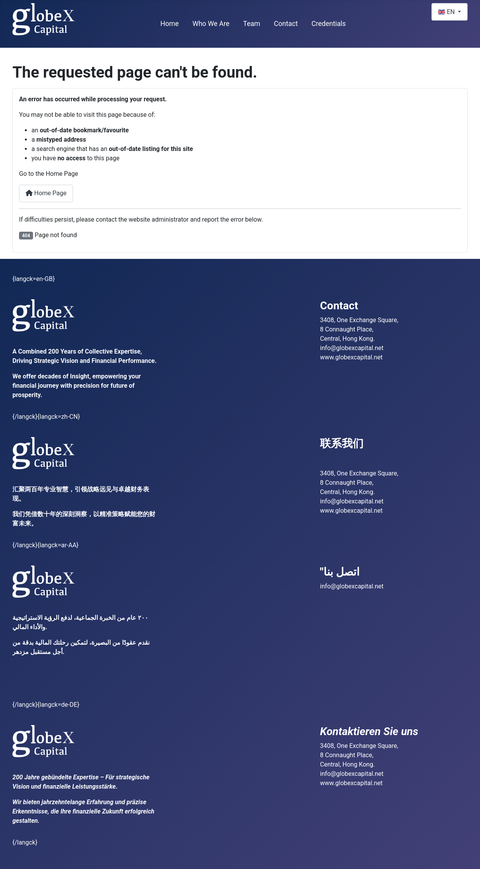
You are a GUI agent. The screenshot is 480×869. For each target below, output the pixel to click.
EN (447, 12)
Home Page (46, 193)
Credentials (328, 24)
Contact (286, 24)
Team (251, 24)
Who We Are (211, 24)
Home (169, 24)
